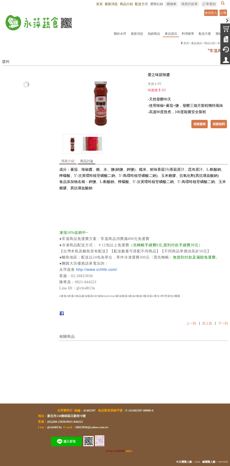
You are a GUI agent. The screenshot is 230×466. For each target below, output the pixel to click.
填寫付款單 (189, 4)
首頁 (186, 43)
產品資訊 (196, 43)
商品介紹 (209, 43)
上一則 (191, 323)
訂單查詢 (209, 4)
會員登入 (211, 13)
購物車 (171, 4)
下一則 (223, 323)
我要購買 (199, 124)
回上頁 (207, 323)
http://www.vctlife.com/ (96, 270)
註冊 (223, 13)
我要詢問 (219, 124)
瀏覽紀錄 (156, 4)
